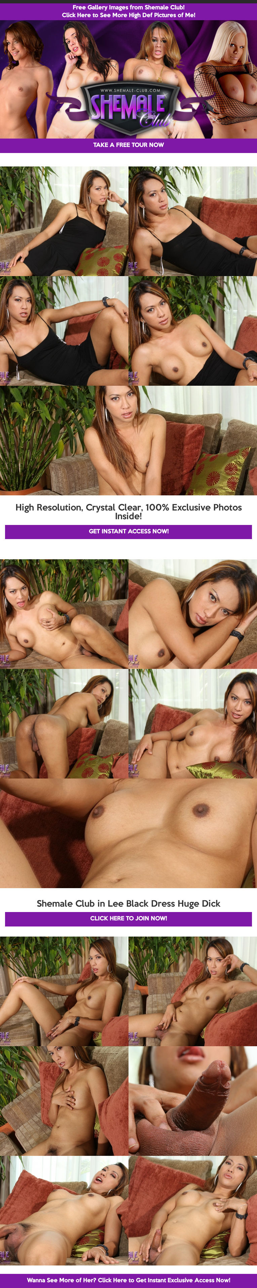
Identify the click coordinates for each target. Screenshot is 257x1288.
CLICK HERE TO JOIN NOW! (128, 918)
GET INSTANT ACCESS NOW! (129, 531)
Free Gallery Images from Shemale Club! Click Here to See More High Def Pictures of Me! (128, 11)
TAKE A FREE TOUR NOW (128, 145)
